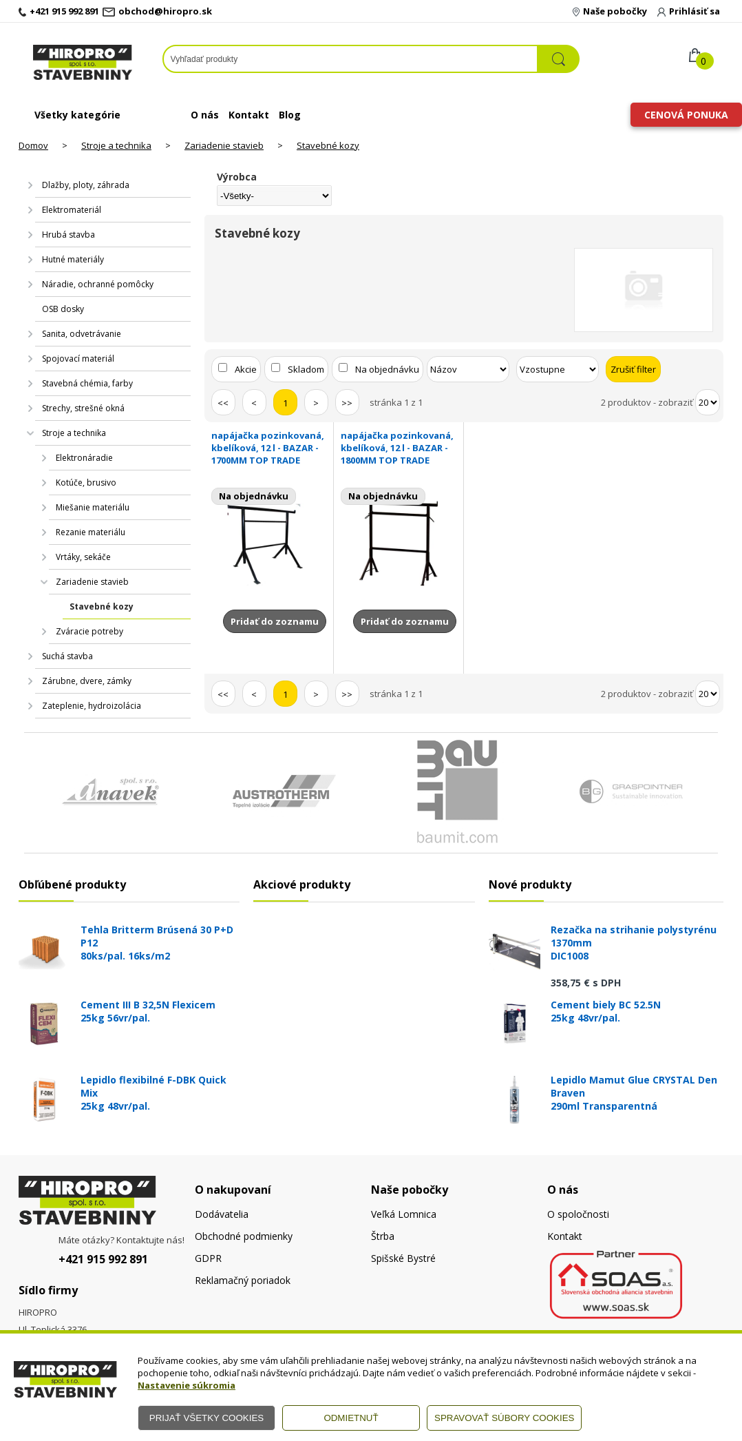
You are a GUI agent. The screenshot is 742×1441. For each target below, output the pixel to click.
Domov (33, 145)
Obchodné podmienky (244, 1236)
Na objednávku (387, 369)
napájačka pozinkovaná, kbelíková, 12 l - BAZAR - (269, 447)
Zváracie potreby (89, 631)
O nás (205, 114)
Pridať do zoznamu (275, 621)
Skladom (306, 369)
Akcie (246, 369)
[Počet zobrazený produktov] (707, 402)
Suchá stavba (67, 656)
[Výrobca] (274, 195)
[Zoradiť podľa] (468, 369)
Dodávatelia (221, 1214)
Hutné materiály (73, 259)
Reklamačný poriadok (242, 1280)
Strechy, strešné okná (83, 408)
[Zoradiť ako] (557, 369)
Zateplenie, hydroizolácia (91, 706)
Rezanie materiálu (90, 532)
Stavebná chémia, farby (87, 383)
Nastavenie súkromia (186, 1385)
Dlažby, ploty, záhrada (85, 185)
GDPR (208, 1258)
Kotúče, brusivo (86, 482)
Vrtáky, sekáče (83, 557)
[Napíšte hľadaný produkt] (350, 59)
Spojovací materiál (78, 358)
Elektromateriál (71, 210)
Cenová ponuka (686, 114)
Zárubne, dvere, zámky (86, 681)
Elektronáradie (84, 458)
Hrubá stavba (68, 234)
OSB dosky (63, 309)
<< (223, 403)
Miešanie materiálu (92, 507)
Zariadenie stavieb (224, 145)
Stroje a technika (116, 145)
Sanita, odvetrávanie (81, 334)
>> (346, 403)
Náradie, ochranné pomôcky (97, 284)
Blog (290, 114)
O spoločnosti (578, 1214)
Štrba (382, 1236)
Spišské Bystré (403, 1258)
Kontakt (249, 114)
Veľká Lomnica (403, 1214)
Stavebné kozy (328, 145)
